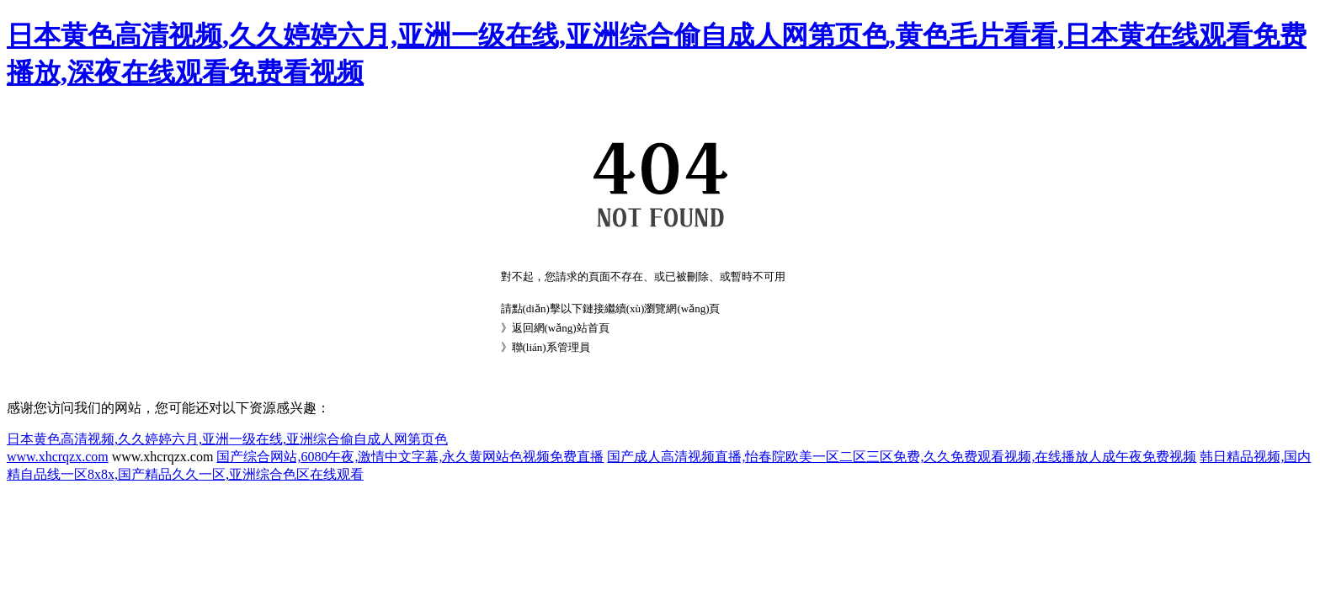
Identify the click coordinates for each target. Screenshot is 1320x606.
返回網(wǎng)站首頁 (560, 328)
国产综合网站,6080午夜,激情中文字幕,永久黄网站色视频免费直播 (410, 456)
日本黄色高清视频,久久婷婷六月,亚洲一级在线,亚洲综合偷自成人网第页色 (227, 439)
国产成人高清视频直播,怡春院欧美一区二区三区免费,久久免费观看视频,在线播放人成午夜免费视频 (901, 456)
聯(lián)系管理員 (551, 347)
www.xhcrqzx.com (58, 456)
